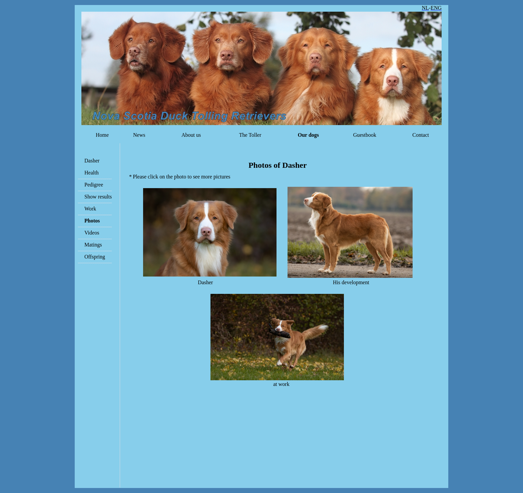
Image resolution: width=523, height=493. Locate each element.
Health (91, 172)
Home (102, 135)
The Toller (249, 135)
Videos (91, 232)
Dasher (91, 160)
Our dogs (308, 135)
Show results (98, 196)
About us (191, 135)
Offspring (94, 257)
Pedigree (93, 184)
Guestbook (364, 135)
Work (90, 208)
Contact (420, 135)
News (139, 135)
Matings (93, 245)
